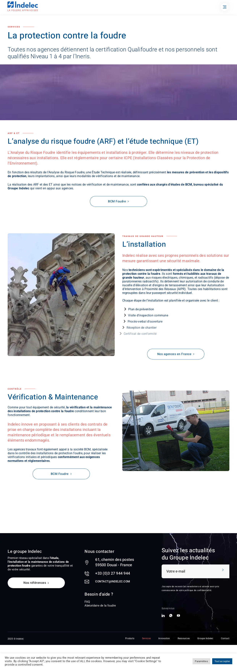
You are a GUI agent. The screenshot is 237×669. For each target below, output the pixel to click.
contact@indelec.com (112, 581)
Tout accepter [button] (222, 661)
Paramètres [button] (201, 661)
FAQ (87, 601)
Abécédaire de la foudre (100, 605)
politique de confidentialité (198, 590)
